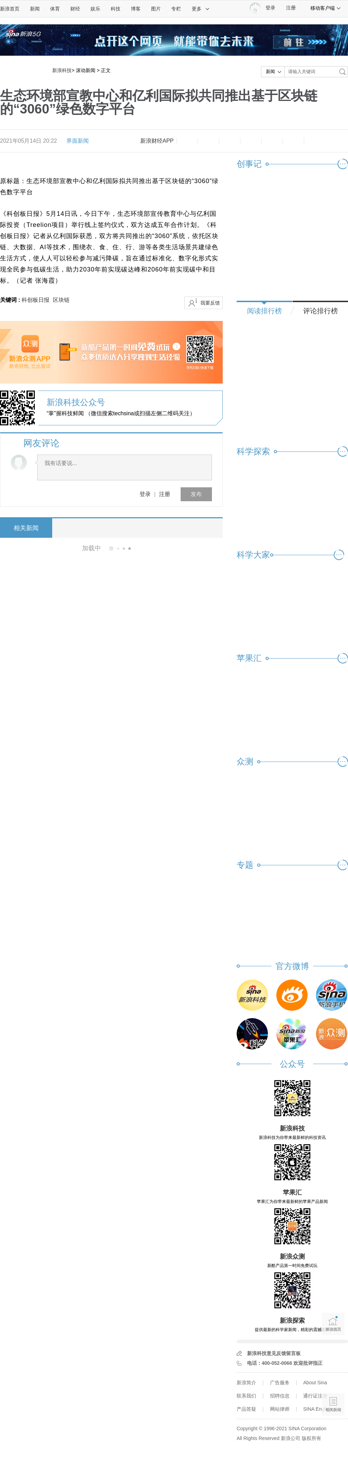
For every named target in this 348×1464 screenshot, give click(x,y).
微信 (272, 141)
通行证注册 (315, 1396)
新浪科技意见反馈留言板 (274, 1353)
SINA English (317, 1409)
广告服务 (280, 1382)
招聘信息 (280, 1396)
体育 (55, 8)
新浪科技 (62, 70)
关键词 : (11, 300)
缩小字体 (187, 141)
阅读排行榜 (264, 311)
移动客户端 (325, 8)
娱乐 (95, 8)
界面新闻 (77, 141)
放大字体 (208, 141)
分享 (293, 141)
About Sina (315, 1382)
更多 (201, 8)
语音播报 (333, 1377)
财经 (75, 8)
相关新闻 (26, 528)
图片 (156, 8)
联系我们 (246, 1396)
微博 (250, 141)
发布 (196, 494)
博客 (136, 8)
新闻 (35, 8)
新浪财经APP (157, 141)
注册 (291, 7)
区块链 (61, 300)
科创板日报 (35, 300)
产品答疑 (246, 1409)
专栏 (176, 8)
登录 (145, 494)
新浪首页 (9, 8)
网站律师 (280, 1409)
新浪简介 (246, 1382)
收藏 (229, 141)
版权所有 (311, 1438)
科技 (115, 8)
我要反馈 (210, 303)
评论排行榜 (320, 311)
